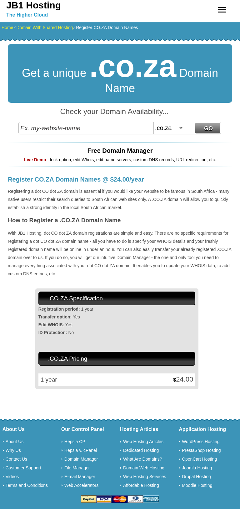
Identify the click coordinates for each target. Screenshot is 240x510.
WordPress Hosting (200, 441)
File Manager (77, 467)
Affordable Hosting (141, 485)
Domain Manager (81, 459)
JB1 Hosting (33, 5)
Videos (12, 476)
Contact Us (16, 459)
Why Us (13, 450)
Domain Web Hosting (143, 467)
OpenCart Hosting (199, 459)
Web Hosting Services (144, 476)
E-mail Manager (79, 476)
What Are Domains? (142, 459)
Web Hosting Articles (143, 441)
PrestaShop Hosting (201, 450)
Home (7, 27)
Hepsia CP (74, 441)
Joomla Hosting (197, 467)
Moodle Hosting (197, 485)
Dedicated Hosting (141, 450)
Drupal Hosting (196, 476)
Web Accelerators (81, 485)
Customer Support (23, 467)
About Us (15, 441)
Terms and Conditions (27, 485)
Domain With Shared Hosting (44, 27)
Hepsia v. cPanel (80, 450)
